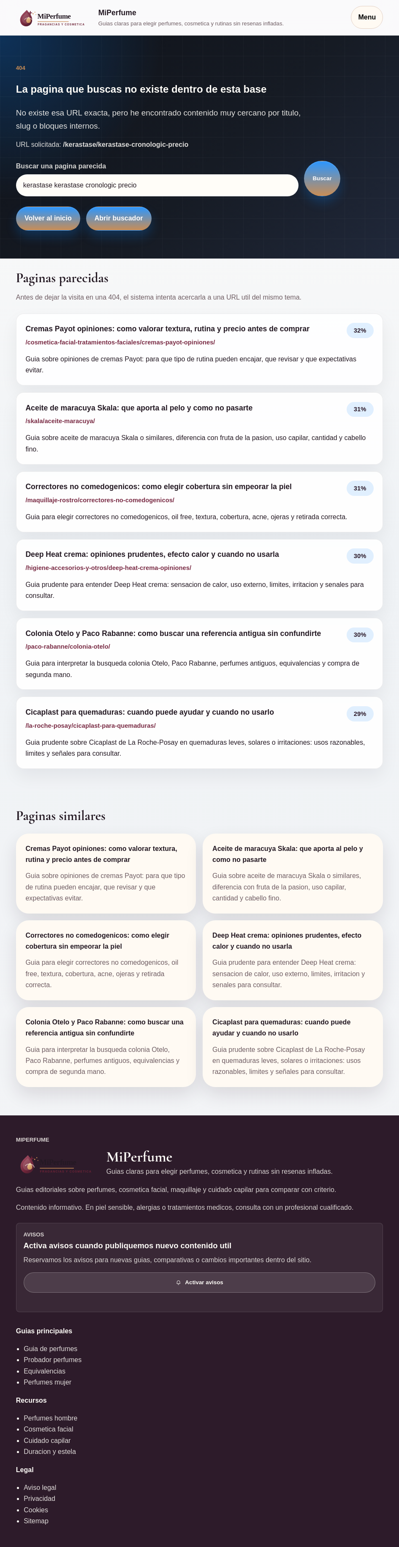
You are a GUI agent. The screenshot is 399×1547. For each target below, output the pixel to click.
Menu (367, 17)
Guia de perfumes (50, 1348)
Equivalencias (44, 1371)
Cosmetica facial (48, 1429)
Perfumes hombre (50, 1418)
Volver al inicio (48, 218)
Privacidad (39, 1498)
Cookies (36, 1510)
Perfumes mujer (47, 1382)
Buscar (321, 178)
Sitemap (36, 1521)
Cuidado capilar (47, 1440)
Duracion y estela (50, 1451)
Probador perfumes (52, 1359)
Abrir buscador (119, 218)
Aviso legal (40, 1487)
